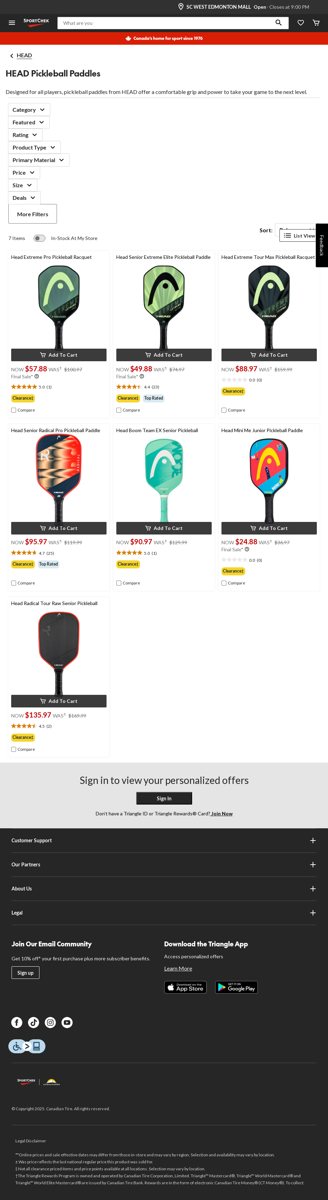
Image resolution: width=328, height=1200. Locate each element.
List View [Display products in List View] (299, 235)
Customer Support (164, 840)
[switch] (65, 238)
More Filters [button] (32, 214)
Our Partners (164, 864)
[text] (59, 387)
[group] (59, 398)
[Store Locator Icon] (180, 7)
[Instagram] (50, 1022)
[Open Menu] (11, 23)
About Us (164, 888)
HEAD (24, 55)
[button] (279, 23)
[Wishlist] (300, 23)
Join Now (221, 813)
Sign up (25, 973)
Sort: (266, 230)
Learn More (178, 968)
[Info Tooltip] (37, 376)
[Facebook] (16, 1022)
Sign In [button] (164, 798)
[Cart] (316, 23)
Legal (164, 912)
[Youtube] (67, 1022)
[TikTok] (33, 1022)
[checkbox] (23, 410)
